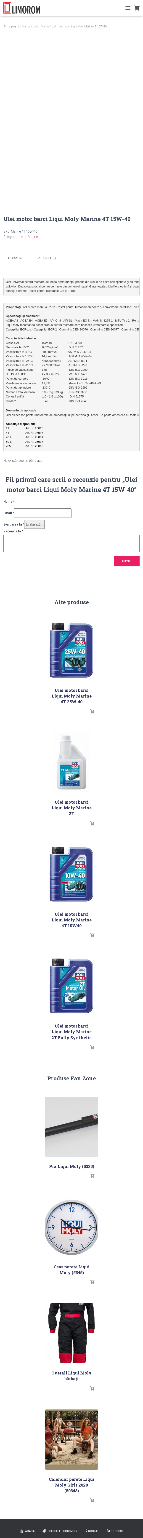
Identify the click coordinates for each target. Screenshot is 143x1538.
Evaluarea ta (13, 524)
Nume (9, 501)
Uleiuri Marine (41, 26)
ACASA (27, 1530)
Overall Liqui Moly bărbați (71, 1375)
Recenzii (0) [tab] (47, 258)
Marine (26, 26)
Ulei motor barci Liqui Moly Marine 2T (72, 807)
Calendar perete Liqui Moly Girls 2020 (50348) (71, 1484)
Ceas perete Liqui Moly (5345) (72, 1269)
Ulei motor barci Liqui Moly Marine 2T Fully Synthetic (71, 1031)
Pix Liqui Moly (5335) (71, 1166)
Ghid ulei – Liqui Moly (59, 1530)
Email (8, 513)
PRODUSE (115, 1531)
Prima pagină (11, 26)
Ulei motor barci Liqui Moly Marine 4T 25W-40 (72, 695)
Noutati (92, 1531)
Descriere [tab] (15, 258)
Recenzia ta (13, 531)
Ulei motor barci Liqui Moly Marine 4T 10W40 (72, 919)
